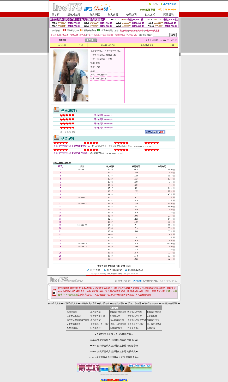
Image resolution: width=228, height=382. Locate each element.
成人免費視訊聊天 (125, 374)
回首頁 (55, 14)
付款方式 (150, 14)
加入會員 (113, 14)
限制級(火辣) (73, 30)
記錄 (129, 266)
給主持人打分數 (108, 45)
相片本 (116, 266)
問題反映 (168, 14)
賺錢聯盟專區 (135, 270)
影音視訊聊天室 (154, 312)
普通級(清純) (107, 30)
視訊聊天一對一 (100, 374)
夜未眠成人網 (54, 303)
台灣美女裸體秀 (121, 374)
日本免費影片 (133, 328)
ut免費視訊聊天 (74, 324)
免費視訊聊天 (116, 328)
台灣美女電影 (118, 303)
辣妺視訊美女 (153, 320)
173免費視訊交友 (111, 374)
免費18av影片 (102, 374)
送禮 (81, 45)
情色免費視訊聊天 (113, 374)
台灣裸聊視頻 (122, 374)
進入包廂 (62, 45)
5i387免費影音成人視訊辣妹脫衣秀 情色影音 (114, 345)
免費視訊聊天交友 (108, 374)
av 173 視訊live (115, 374)
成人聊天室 (95, 312)
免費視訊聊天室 (134, 312)
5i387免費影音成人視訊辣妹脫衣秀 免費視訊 (114, 351)
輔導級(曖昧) (90, 30)
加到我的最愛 (147, 45)
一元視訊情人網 (70, 303)
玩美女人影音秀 (134, 303)
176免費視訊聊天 (118, 374)
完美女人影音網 (97, 316)
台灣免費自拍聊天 (104, 374)
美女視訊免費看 (154, 324)
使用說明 (131, 14)
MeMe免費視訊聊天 (127, 374)
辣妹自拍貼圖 (103, 374)
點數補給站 (74, 14)
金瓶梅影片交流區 (88, 303)
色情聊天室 (72, 312)
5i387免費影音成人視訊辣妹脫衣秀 (114, 334)
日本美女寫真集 (151, 303)
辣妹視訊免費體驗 (169, 303)
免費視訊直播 (110, 374)
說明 (172, 45)
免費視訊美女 (73, 328)
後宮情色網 (104, 303)
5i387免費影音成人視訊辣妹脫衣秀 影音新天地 (114, 357)
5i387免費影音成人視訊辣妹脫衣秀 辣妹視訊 (114, 340)
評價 (123, 266)
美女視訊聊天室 (134, 316)
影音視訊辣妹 (96, 328)
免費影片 (151, 328)
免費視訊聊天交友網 (136, 320)
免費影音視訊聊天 (135, 324)
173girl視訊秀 (116, 374)
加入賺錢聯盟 (114, 270)
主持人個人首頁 (104, 266)
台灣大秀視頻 (123, 374)
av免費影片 (152, 316)
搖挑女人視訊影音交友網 (78, 320)
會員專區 (94, 14)
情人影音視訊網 (117, 320)
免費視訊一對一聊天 (99, 324)
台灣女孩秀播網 (119, 374)
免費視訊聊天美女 (118, 312)
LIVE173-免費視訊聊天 (107, 374)
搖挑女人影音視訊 (118, 324)
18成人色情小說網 (114, 273)
